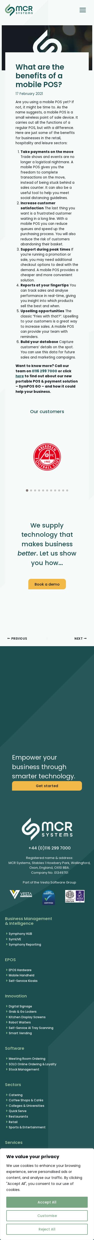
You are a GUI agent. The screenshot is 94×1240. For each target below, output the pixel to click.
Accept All (47, 1202)
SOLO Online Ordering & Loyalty (32, 1064)
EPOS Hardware (20, 970)
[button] (47, 247)
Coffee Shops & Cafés (26, 1100)
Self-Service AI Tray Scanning (31, 1028)
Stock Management (24, 1069)
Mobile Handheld (21, 975)
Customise (47, 1215)
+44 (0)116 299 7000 (49, 848)
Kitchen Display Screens (27, 1017)
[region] (47, 1194)
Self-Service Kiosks (23, 981)
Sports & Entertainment (27, 1127)
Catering (16, 1095)
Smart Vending (20, 1033)
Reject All (47, 1229)
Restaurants (18, 1116)
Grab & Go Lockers (23, 1011)
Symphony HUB (20, 934)
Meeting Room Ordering (27, 1058)
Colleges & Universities (26, 1106)
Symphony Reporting (25, 944)
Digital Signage (20, 1006)
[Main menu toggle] (82, 10)
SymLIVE (15, 939)
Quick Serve (18, 1111)
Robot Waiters (20, 1022)
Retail (13, 1122)
